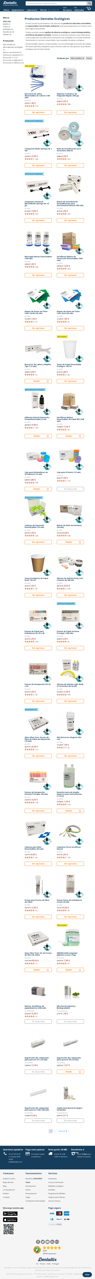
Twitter (43, 1242)
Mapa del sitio (8, 1182)
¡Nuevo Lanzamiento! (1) (12, 52)
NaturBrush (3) (8, 32)
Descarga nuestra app (13, 1208)
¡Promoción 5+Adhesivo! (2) (13, 63)
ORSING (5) (7, 34)
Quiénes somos (9, 1178)
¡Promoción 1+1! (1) (10, 57)
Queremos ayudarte (13, 1149)
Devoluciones (31, 1186)
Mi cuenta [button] (68, 10)
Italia (49, 1264)
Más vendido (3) (9, 44)
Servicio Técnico (54, 1201)
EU (37, 1264)
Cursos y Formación (55, 1182)
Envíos (28, 1190)
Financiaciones (31, 1193)
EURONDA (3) (8, 29)
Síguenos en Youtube (47, 1242)
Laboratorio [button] (33, 10)
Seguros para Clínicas (56, 1197)
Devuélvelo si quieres (77, 1151)
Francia (42, 1264)
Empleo (6, 1193)
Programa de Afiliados (56, 1193)
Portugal (55, 1264)
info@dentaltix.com (15, 1162)
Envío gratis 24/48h (57, 1149)
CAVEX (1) (6, 27)
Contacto (6, 1197)
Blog (4, 1186)
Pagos (28, 1197)
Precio (89, 58)
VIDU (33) (7, 21)
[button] (7, 10)
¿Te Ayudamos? (9, 1190)
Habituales (79, 10)
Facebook (38, 1242)
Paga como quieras (35, 1149)
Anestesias (52, 1178)
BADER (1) (6, 24)
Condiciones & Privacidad (35, 1201)
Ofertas (43, 10)
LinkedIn (52, 1242)
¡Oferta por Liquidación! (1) (13, 55)
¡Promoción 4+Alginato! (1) (13, 60)
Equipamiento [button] (18, 10)
